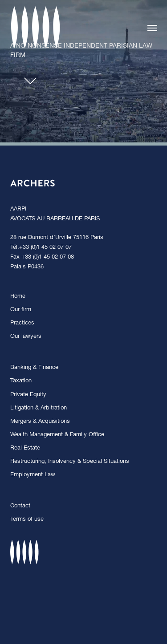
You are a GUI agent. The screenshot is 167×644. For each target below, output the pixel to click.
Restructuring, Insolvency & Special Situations (69, 462)
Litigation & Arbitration (38, 408)
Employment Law (32, 475)
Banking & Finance (34, 368)
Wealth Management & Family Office (57, 435)
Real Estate (25, 448)
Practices (22, 323)
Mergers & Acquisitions (40, 422)
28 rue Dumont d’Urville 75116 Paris (56, 238)
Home (17, 297)
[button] (152, 27)
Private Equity (28, 395)
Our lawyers (25, 337)
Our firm (20, 310)
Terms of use (27, 519)
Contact (20, 506)
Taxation (21, 381)
